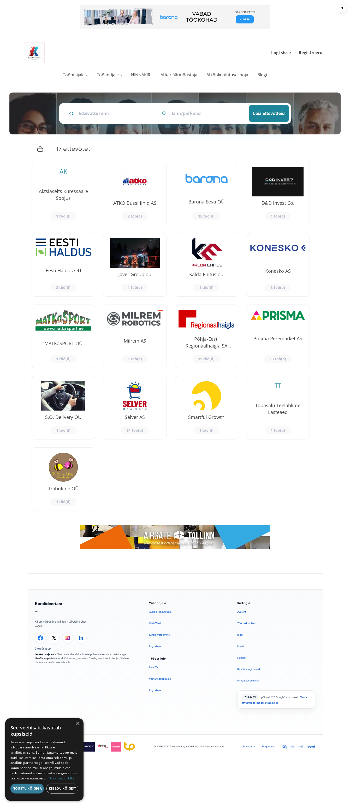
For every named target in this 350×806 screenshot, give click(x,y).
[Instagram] (67, 638)
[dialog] (44, 759)
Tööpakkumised (246, 623)
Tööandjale (108, 74)
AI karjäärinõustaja (179, 74)
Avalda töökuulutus (160, 611)
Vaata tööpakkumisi (160, 678)
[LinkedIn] (81, 638)
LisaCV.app (42, 658)
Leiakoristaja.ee (44, 654)
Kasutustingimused (248, 669)
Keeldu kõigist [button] (62, 788)
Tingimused (268, 746)
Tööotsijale (74, 74)
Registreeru (311, 52)
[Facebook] (40, 638)
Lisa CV (153, 667)
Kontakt (241, 657)
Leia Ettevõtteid (269, 113)
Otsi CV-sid (155, 623)
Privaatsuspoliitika (248, 680)
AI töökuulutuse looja (227, 74)
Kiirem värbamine (159, 634)
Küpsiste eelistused (298, 747)
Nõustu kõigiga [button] (27, 788)
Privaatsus (249, 746)
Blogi (262, 74)
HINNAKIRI (141, 74)
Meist (240, 646)
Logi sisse (281, 52)
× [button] (78, 724)
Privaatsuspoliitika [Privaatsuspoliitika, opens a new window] (61, 778)
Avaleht (241, 611)
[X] (54, 638)
